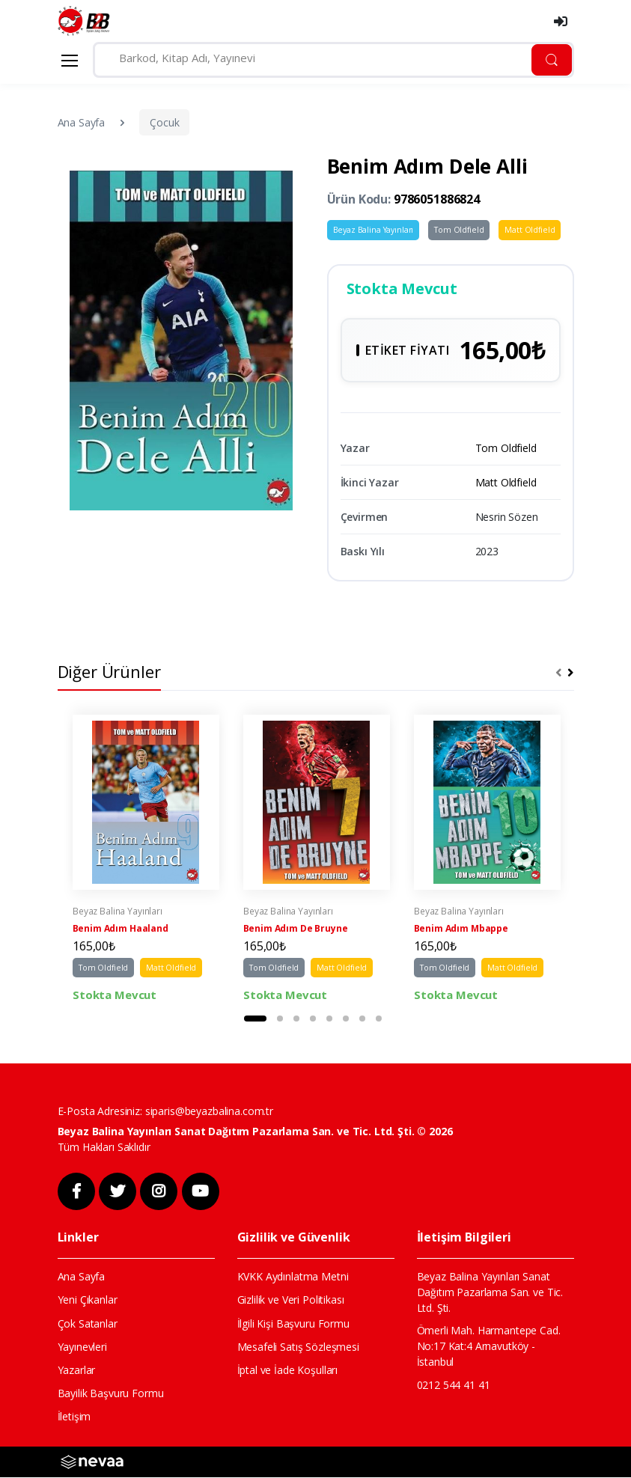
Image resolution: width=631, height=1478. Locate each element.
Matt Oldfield (530, 230)
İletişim (74, 1418)
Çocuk (164, 122)
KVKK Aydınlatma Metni (293, 1277)
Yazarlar (77, 1371)
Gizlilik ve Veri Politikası (290, 1301)
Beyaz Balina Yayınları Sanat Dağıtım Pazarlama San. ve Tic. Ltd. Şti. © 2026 (255, 1132)
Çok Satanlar (88, 1324)
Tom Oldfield (459, 230)
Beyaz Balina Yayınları (373, 230)
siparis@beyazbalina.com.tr (209, 1112)
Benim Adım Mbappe (461, 930)
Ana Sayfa (82, 122)
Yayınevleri (82, 1347)
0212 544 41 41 (453, 1385)
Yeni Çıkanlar (88, 1301)
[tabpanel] (146, 860)
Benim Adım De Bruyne (295, 930)
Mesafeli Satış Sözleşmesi (298, 1347)
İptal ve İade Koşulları (287, 1371)
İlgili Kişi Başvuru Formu (293, 1324)
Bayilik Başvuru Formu (111, 1394)
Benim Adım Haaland (120, 930)
